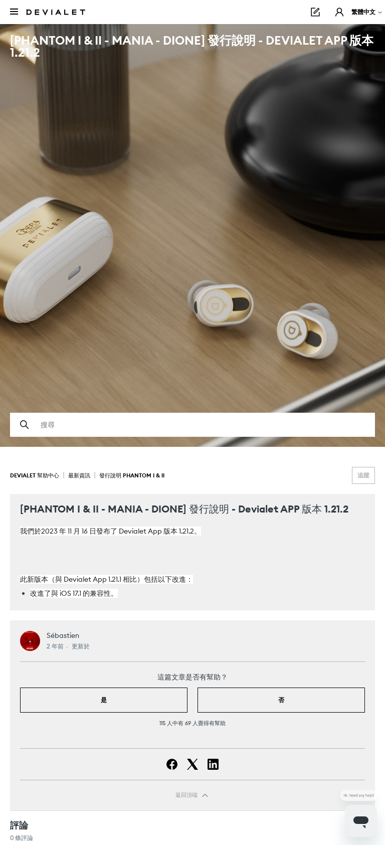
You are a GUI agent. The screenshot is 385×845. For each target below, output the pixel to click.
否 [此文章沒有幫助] (281, 700)
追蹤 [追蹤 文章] (363, 475)
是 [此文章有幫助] (104, 700)
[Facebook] (171, 764)
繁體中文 (367, 12)
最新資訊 (79, 475)
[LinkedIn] (213, 764)
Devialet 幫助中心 (35, 475)
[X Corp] (192, 764)
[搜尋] (192, 425)
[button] (339, 12)
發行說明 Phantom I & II (131, 475)
